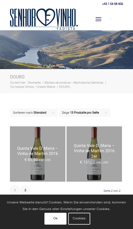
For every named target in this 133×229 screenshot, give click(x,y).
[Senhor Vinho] (44, 19)
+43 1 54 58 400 (112, 4)
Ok (55, 218)
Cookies (79, 218)
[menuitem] (99, 19)
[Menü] (98, 19)
